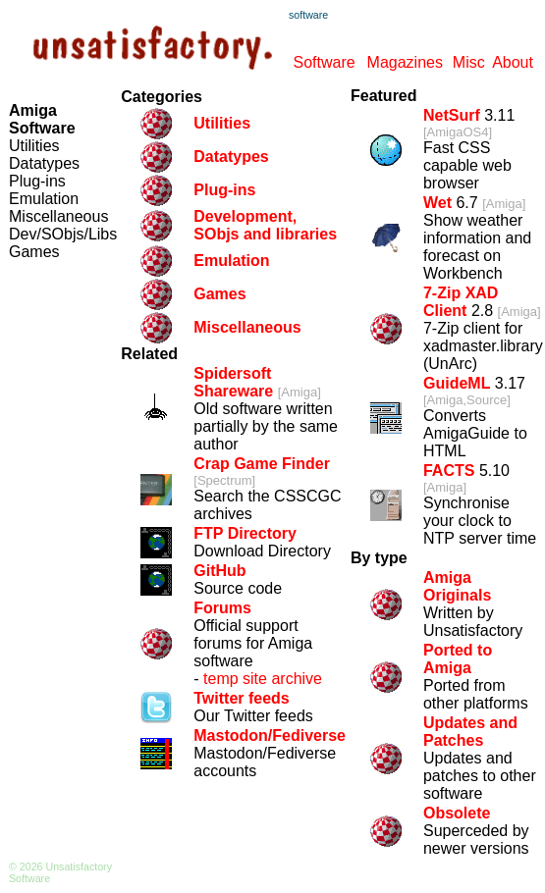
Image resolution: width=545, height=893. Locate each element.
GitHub (219, 570)
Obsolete (456, 813)
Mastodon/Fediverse (269, 735)
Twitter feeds (241, 698)
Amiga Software (42, 119)
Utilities (34, 145)
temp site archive (262, 678)
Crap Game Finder (261, 463)
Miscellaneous (58, 216)
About (512, 62)
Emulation (44, 198)
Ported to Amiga (457, 659)
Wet (437, 202)
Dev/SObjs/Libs (63, 234)
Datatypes (44, 163)
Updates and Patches (470, 731)
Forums (222, 608)
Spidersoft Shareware (233, 382)
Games (34, 251)
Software (323, 62)
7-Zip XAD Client (460, 302)
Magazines (405, 62)
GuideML (456, 383)
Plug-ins (37, 181)
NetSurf (451, 115)
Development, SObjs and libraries (265, 225)
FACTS (448, 470)
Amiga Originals (457, 586)
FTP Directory (245, 533)
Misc (469, 62)
